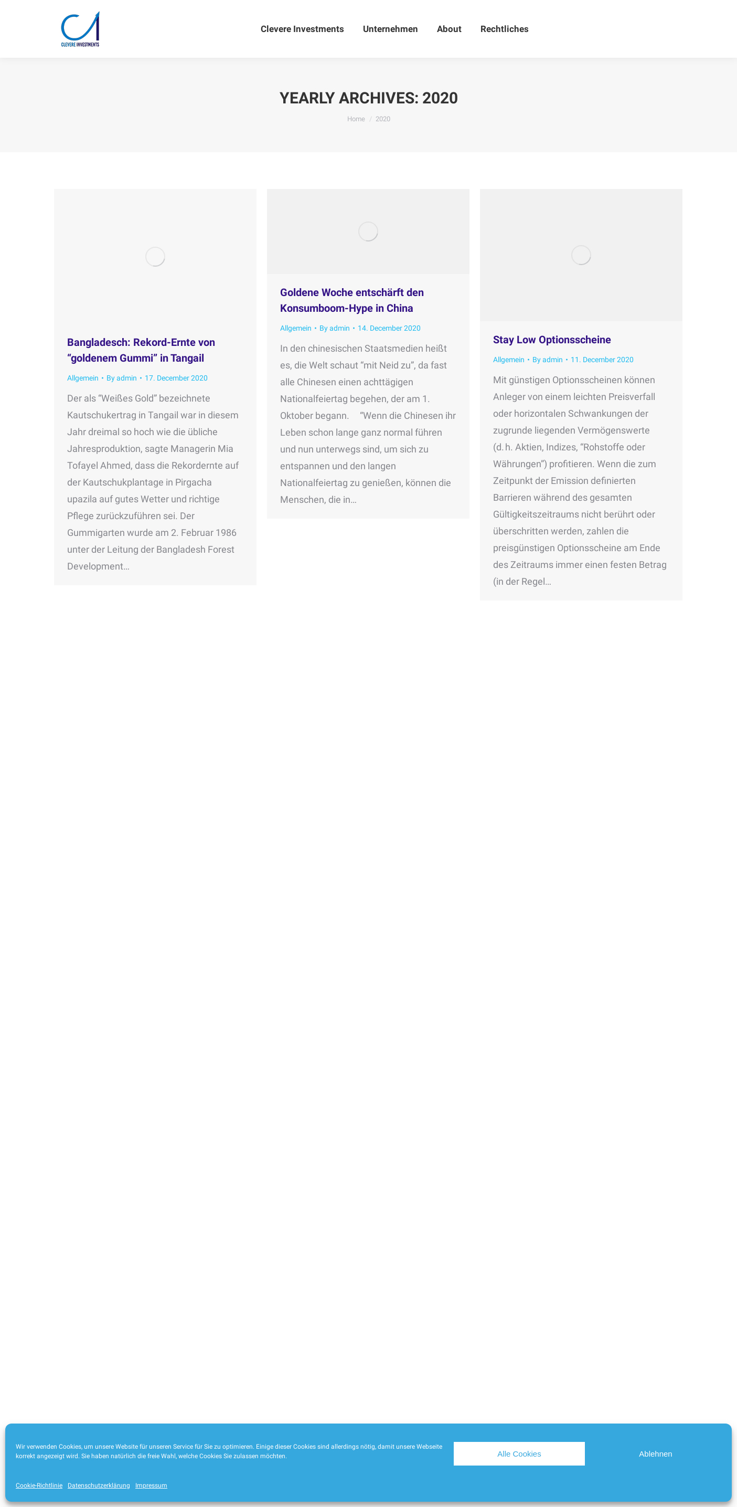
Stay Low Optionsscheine (552, 339)
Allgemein (83, 378)
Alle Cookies (519, 1453)
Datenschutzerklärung (99, 1485)
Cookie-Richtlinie (39, 1485)
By (121, 378)
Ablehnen (655, 1453)
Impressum (151, 1485)
